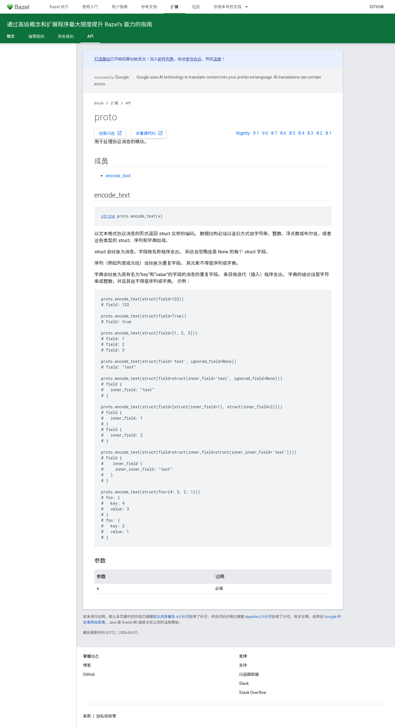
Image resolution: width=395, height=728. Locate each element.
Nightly (243, 133)
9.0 (265, 133)
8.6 (283, 133)
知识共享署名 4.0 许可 (171, 617)
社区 (196, 7)
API (128, 103)
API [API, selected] (90, 36)
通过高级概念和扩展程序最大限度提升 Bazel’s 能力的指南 (79, 24)
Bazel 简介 (59, 7)
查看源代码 (149, 133)
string (108, 216)
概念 (11, 36)
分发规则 (66, 36)
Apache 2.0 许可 (258, 617)
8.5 (292, 133)
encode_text (118, 175)
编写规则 (36, 36)
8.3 (310, 133)
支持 (243, 665)
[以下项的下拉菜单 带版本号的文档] (249, 7)
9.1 (256, 133)
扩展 (114, 103)
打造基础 (102, 59)
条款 (87, 716)
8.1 (329, 133)
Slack (244, 683)
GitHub (376, 7)
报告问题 (110, 133)
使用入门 (90, 7)
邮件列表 (166, 59)
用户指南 (120, 7)
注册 (217, 59)
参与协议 (193, 59)
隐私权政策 (106, 716)
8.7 (274, 133)
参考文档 (149, 7)
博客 (87, 665)
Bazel (98, 103)
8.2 (319, 133)
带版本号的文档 (227, 7)
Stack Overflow (252, 692)
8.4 (301, 133)
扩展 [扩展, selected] (175, 7)
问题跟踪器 (249, 674)
